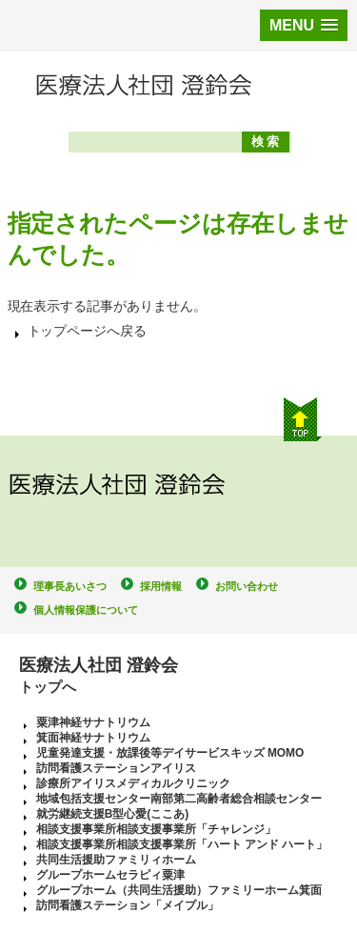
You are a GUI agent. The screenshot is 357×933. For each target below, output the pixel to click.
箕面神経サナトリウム (93, 737)
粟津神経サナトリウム (93, 722)
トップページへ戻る (88, 330)
